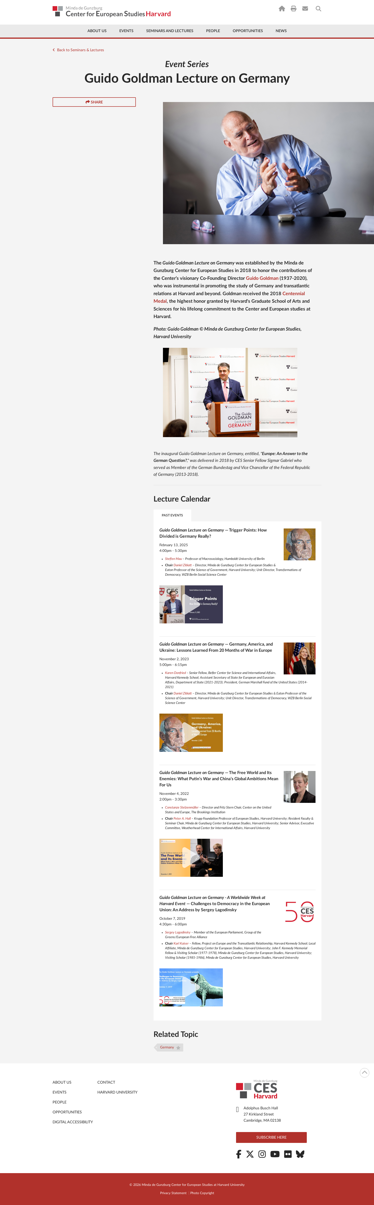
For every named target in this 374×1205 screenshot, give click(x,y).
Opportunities (248, 31)
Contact (106, 1082)
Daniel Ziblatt (183, 565)
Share (94, 102)
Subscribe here (271, 1137)
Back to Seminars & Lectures (78, 50)
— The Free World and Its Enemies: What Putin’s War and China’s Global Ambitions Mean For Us (218, 779)
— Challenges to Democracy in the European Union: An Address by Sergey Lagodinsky (214, 904)
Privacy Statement (173, 1193)
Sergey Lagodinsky (178, 932)
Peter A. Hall (182, 818)
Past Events (172, 515)
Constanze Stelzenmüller (182, 807)
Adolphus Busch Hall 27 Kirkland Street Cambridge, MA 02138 (262, 1114)
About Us (97, 31)
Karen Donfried (175, 673)
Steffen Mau (173, 559)
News (281, 31)
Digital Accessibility (73, 1122)
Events (126, 31)
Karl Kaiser (181, 943)
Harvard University (117, 1092)
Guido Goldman (262, 278)
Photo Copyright (202, 1193)
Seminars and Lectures (169, 31)
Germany (170, 1048)
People (213, 31)
